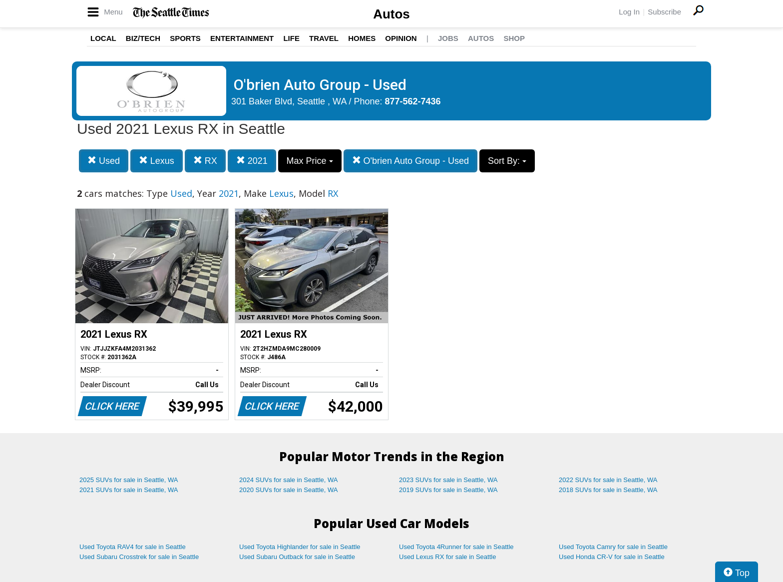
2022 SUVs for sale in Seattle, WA (608, 480)
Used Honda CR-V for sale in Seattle (612, 557)
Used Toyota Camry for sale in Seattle (613, 547)
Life (291, 38)
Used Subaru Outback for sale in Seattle (297, 557)
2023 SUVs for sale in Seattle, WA (448, 480)
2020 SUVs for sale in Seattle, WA (288, 490)
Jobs (448, 38)
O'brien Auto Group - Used (410, 160)
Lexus (156, 160)
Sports (185, 38)
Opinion (400, 38)
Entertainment (242, 38)
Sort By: (507, 161)
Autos (391, 13)
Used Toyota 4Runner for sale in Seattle (456, 547)
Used (103, 160)
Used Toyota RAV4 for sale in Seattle (132, 547)
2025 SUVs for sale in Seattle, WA (128, 480)
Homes (362, 38)
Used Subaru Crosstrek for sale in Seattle (139, 557)
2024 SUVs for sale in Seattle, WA (288, 480)
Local (103, 38)
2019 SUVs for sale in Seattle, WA (448, 490)
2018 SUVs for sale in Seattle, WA (608, 490)
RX (205, 160)
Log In (629, 11)
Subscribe (664, 11)
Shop (514, 38)
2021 (252, 160)
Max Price (310, 161)
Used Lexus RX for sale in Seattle (447, 557)
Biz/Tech (143, 38)
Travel (324, 38)
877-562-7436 (413, 101)
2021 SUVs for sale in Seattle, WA (128, 490)
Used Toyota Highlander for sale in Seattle (300, 547)
